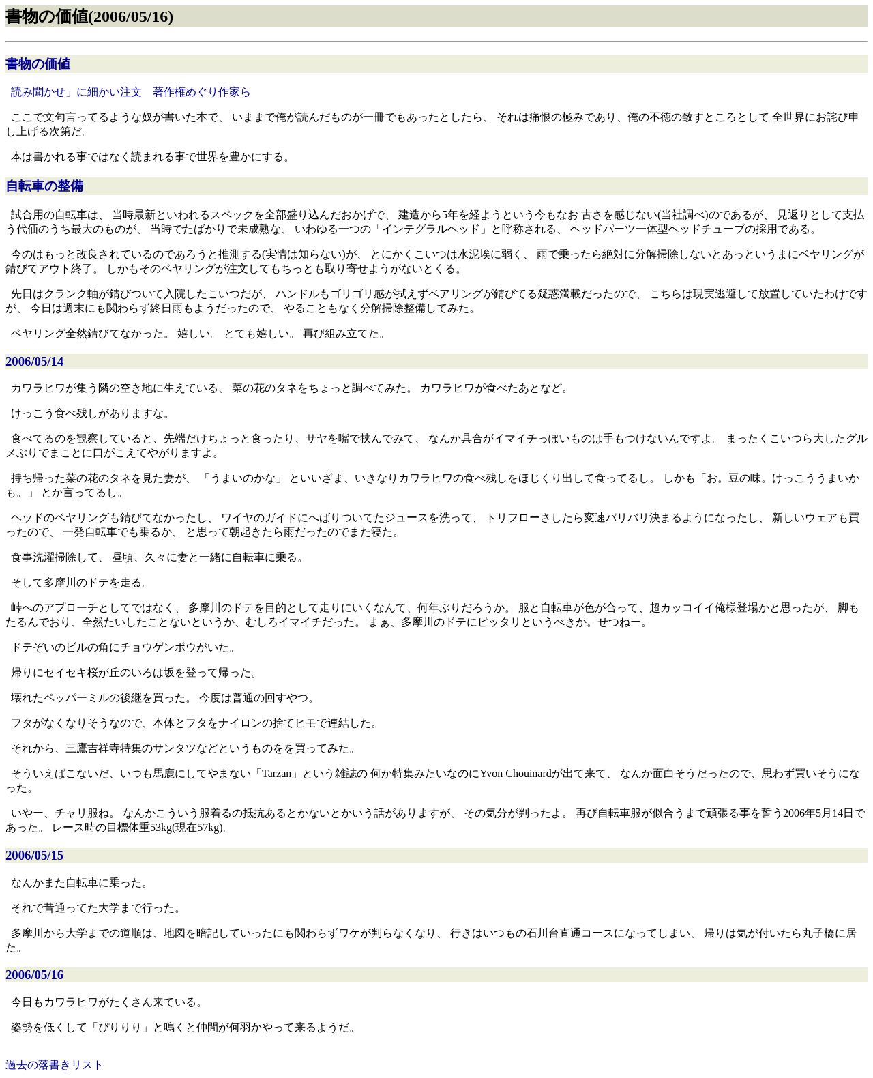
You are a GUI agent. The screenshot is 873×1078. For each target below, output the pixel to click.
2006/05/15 (34, 855)
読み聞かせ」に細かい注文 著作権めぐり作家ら (131, 92)
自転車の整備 (44, 186)
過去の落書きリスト (54, 1064)
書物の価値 (37, 64)
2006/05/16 (34, 974)
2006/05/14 (34, 361)
